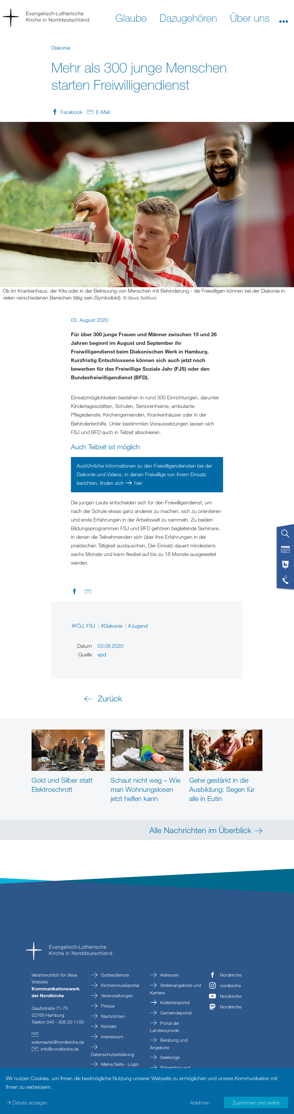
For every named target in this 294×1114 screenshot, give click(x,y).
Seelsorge (169, 1057)
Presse (107, 1005)
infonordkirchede (60, 1048)
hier (138, 483)
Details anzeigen (30, 1102)
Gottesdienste (114, 974)
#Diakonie (112, 626)
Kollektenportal (174, 1002)
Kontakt (108, 1026)
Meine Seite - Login (119, 1064)
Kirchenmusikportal (119, 985)
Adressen (169, 974)
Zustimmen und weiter (256, 1102)
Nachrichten (112, 1016)
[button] (283, 17)
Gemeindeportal (175, 1012)
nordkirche (230, 985)
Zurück (110, 698)
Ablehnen (200, 1102)
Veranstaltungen (116, 995)
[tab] (285, 536)
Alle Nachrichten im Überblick (200, 830)
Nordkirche (230, 974)
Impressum (111, 1036)
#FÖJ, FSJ (83, 626)
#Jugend (138, 626)
